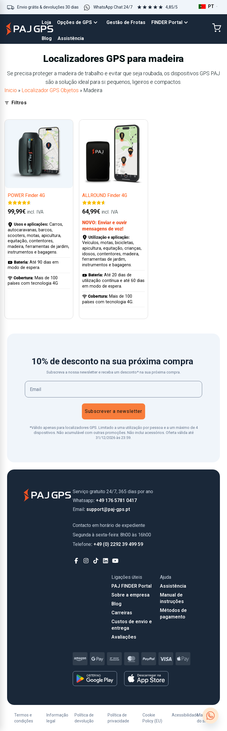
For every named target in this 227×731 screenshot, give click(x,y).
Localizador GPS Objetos (50, 90)
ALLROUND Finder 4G (104, 195)
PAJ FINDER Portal (131, 586)
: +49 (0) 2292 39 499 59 (108, 544)
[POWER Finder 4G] (39, 154)
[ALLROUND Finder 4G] (113, 154)
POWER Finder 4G (26, 195)
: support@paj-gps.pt (101, 509)
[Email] (113, 389)
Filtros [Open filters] (15, 102)
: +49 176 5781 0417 (105, 500)
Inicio (10, 90)
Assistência (173, 586)
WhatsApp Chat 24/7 (112, 7)
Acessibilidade (185, 715)
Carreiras (121, 612)
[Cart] (216, 27)
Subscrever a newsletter (113, 411)
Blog (116, 604)
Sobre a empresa (130, 595)
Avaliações (123, 637)
